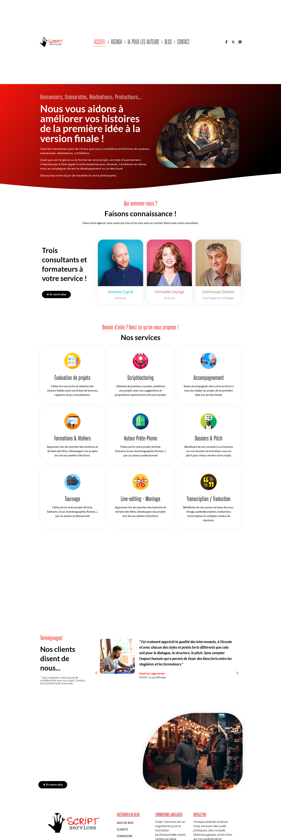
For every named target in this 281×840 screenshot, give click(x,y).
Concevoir (124, 836)
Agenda (116, 41)
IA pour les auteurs (143, 41)
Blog (168, 41)
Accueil (99, 41)
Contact (183, 41)
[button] (96, 673)
